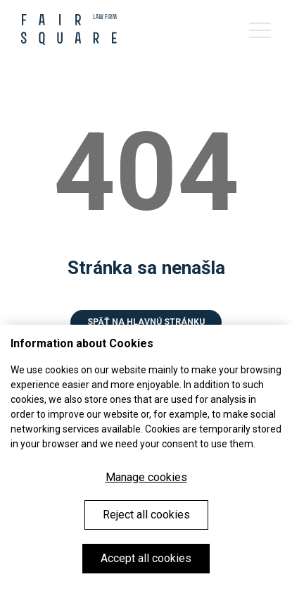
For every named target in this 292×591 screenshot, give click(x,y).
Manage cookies (146, 477)
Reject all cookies (146, 514)
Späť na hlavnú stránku (146, 322)
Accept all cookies (146, 558)
